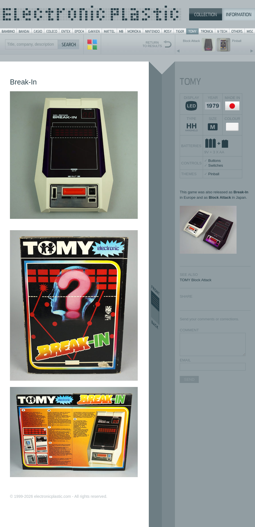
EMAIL (185, 360)
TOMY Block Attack (196, 280)
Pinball (213, 174)
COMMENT (189, 330)
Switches (215, 165)
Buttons (214, 160)
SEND (189, 379)
